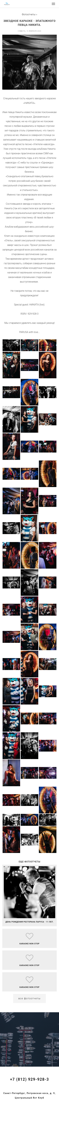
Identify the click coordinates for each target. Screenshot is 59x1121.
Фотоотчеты (29, 14)
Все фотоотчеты (29, 998)
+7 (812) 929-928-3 (29, 1079)
